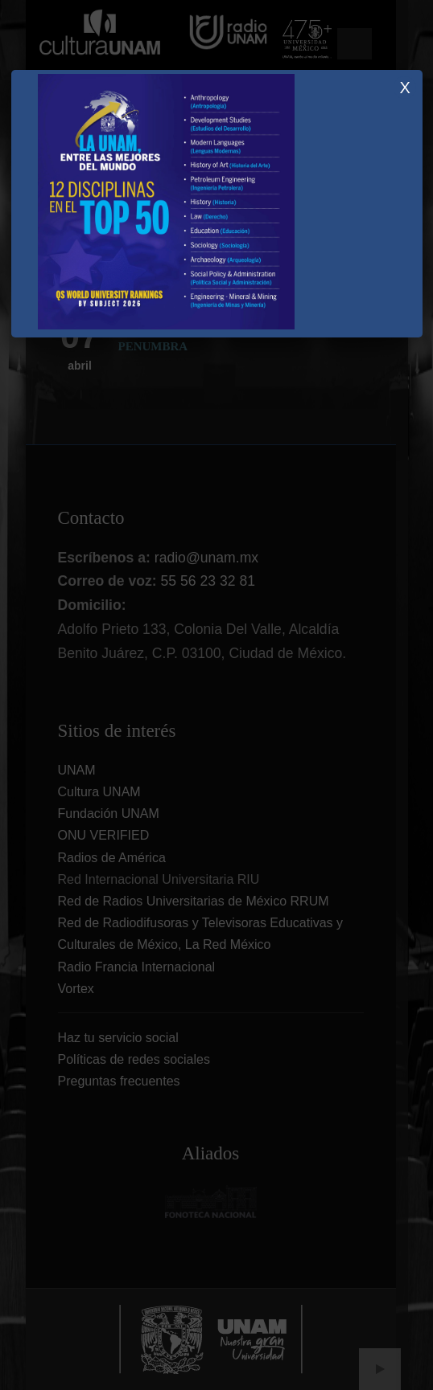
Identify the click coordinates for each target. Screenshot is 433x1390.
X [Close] (404, 87)
